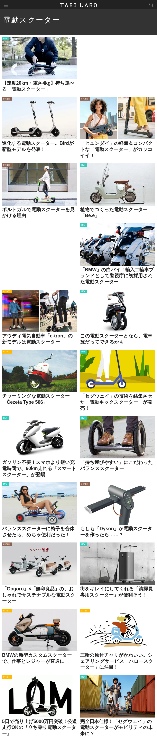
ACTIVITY (6, 293)
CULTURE (6, 100)
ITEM (5, 40)
